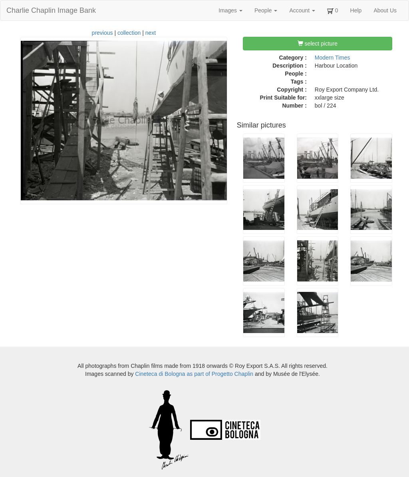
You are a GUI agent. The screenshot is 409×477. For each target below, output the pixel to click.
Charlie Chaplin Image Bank (51, 10)
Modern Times (332, 57)
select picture (318, 43)
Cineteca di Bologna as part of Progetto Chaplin (194, 374)
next (150, 33)
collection (129, 33)
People (265, 10)
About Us (385, 10)
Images (230, 10)
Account (302, 10)
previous (102, 33)
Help (356, 10)
